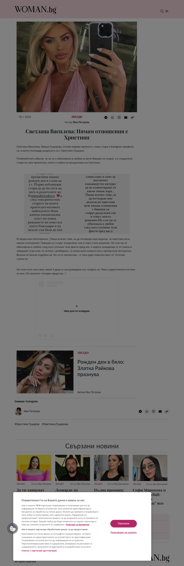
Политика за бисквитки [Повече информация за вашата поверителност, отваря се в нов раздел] (77, 524)
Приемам (123, 523)
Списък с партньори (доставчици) (39, 550)
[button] (12, 528)
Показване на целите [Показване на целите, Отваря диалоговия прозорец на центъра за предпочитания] (124, 532)
